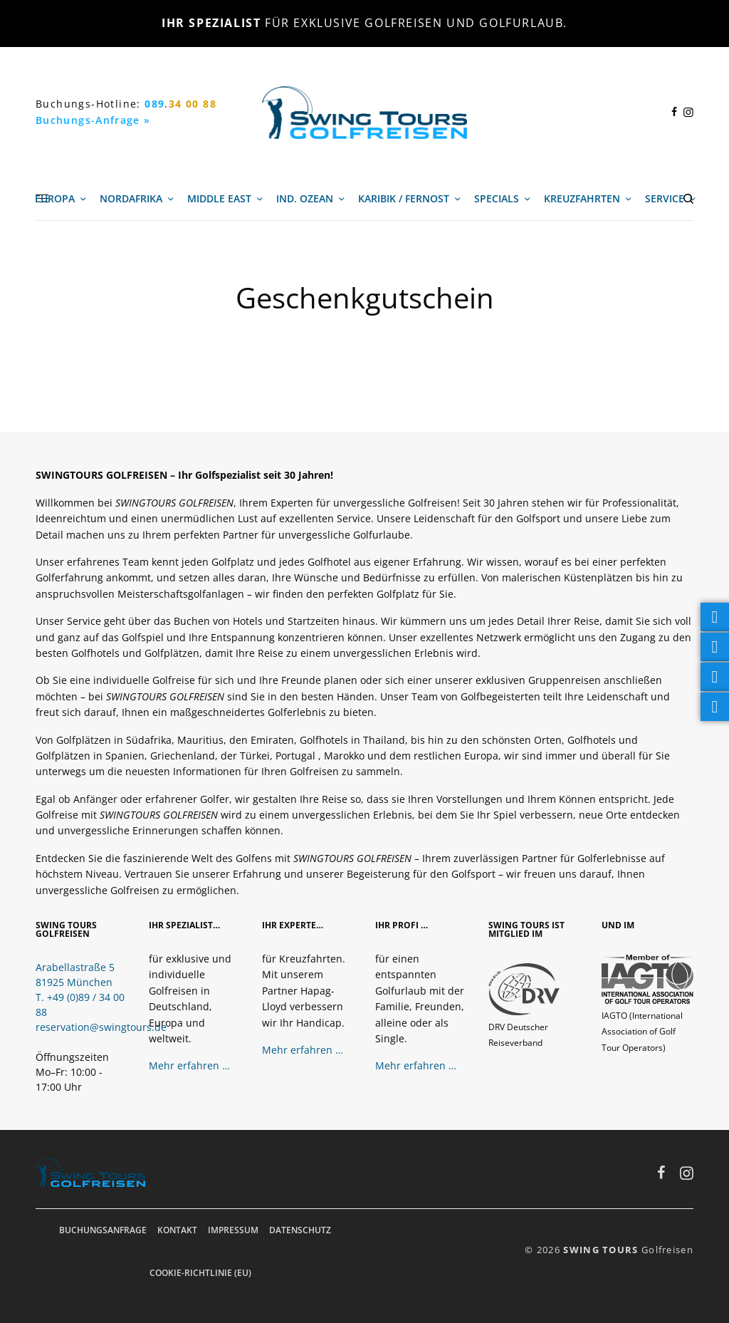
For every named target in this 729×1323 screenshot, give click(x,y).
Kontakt (177, 1230)
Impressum (233, 1230)
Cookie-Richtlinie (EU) (200, 1273)
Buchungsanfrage (103, 1230)
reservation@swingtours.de (101, 1027)
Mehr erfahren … (189, 1065)
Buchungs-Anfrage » (93, 120)
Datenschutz (300, 1230)
